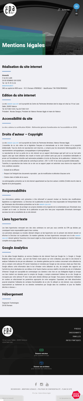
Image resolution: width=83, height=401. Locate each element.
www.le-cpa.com (13, 104)
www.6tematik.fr (7, 86)
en (76, 14)
